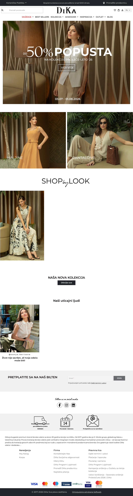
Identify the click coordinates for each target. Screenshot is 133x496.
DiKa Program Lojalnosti (65, 465)
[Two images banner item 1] (33, 140)
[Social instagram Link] (66, 405)
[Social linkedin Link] (73, 405)
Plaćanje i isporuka (97, 457)
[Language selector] (128, 10)
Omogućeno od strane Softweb (86, 492)
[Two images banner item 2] (100, 140)
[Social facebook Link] (59, 405)
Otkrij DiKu (59, 461)
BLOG (110, 17)
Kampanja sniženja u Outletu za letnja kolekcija (106, 469)
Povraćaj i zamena (97, 461)
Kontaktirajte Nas (62, 454)
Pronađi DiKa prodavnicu (65, 468)
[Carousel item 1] (66, 62)
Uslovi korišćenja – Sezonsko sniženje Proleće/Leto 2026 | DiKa (106, 476)
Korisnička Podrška (15, 3)
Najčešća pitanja (61, 472)
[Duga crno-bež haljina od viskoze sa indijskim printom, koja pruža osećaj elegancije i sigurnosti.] (22, 230)
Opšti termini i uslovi (98, 383)
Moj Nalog (24, 454)
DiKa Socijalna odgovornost (66, 457)
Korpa (22, 457)
